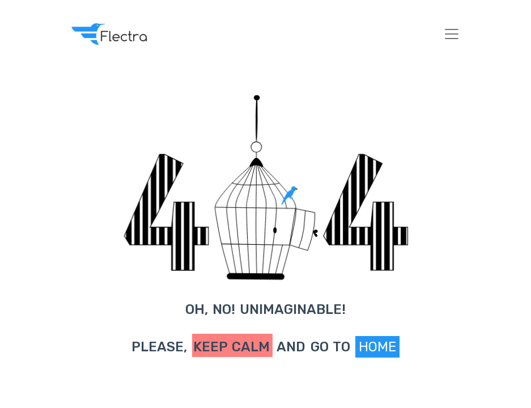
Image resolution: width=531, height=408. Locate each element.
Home (377, 347)
